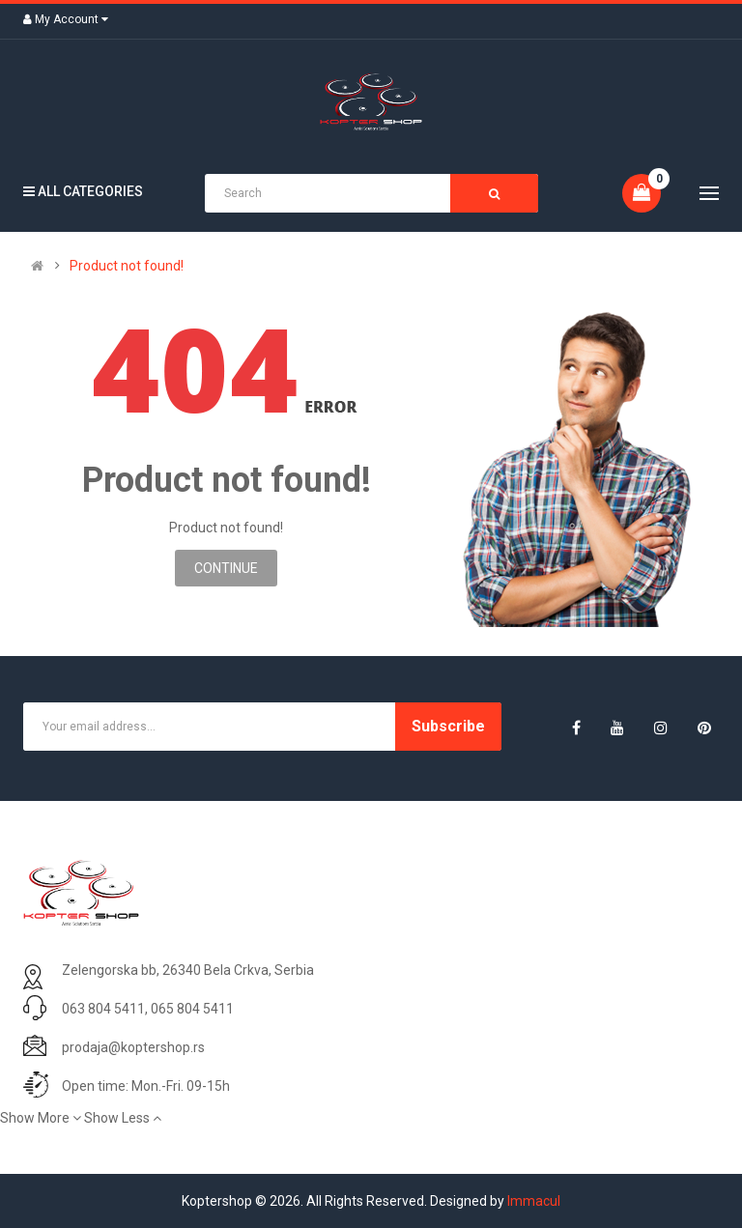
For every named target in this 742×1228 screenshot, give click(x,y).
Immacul (533, 1201)
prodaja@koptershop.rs (133, 1047)
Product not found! (127, 265)
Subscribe (448, 726)
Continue (226, 568)
